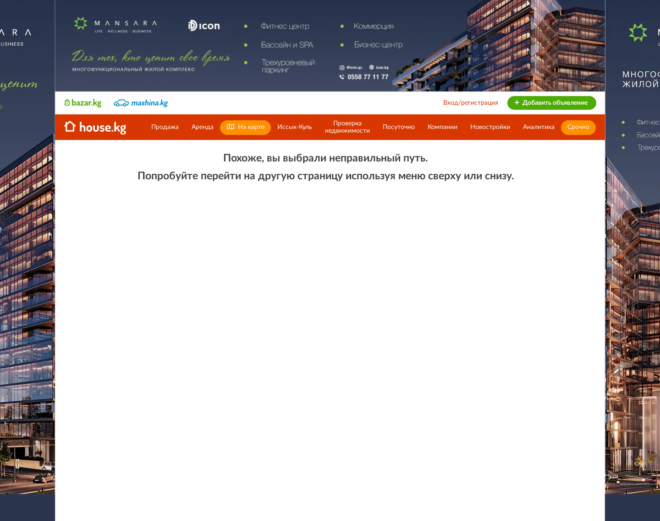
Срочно (578, 127)
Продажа (165, 127)
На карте (245, 127)
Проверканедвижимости (347, 127)
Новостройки (490, 127)
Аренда (203, 127)
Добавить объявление (551, 103)
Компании (442, 127)
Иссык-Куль (294, 127)
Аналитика (539, 127)
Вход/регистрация (470, 103)
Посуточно (399, 127)
